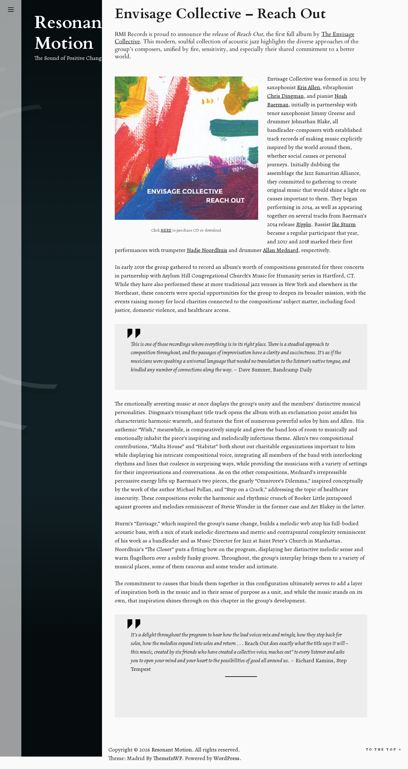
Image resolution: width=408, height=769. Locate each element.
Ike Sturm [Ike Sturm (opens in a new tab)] (344, 224)
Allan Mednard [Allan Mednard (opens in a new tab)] (280, 250)
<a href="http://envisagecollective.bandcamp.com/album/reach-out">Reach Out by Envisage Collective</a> (241, 692)
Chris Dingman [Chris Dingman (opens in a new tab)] (285, 96)
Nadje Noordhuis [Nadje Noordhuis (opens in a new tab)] (207, 250)
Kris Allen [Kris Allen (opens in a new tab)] (308, 87)
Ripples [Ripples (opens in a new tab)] (303, 224)
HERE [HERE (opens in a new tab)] (166, 230)
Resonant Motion (71, 33)
